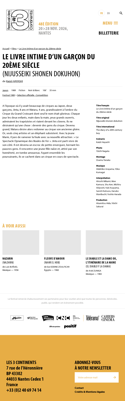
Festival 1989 (8, 95)
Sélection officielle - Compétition (32, 95)
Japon (5, 90)
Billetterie (109, 33)
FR (101, 13)
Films (14, 48)
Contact (79, 387)
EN (108, 13)
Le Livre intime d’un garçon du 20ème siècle (40, 48)
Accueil (5, 48)
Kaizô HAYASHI (14, 81)
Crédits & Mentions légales (90, 391)
